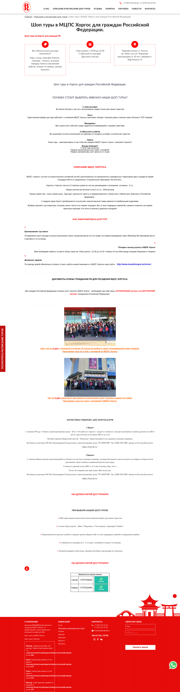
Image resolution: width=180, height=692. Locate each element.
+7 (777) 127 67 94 (147, 3)
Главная (28, 17)
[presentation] (140, 640)
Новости (136, 9)
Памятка (110, 9)
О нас (46, 9)
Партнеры (123, 9)
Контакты (150, 9)
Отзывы (98, 9)
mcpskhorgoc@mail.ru (102, 630)
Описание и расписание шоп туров (71, 9)
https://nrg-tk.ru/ (89, 447)
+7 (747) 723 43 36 (130, 3)
